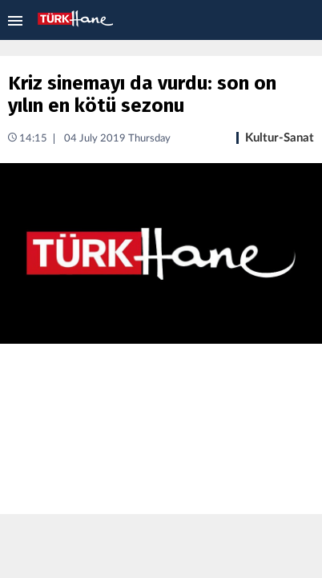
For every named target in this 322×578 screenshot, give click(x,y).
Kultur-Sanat (279, 138)
